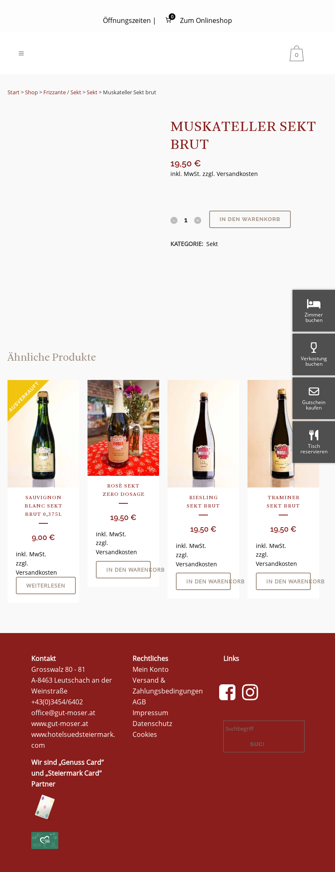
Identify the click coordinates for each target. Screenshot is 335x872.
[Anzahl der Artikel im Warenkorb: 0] (168, 20)
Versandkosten (237, 174)
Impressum (150, 712)
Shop (31, 92)
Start (14, 92)
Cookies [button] (144, 734)
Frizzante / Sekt (62, 92)
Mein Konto (150, 668)
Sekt (92, 92)
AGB (139, 701)
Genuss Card (81, 761)
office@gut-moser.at (63, 712)
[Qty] (185, 220)
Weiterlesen (45, 585)
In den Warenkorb (250, 219)
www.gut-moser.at (59, 723)
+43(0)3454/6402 (57, 701)
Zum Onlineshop (206, 20)
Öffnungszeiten (127, 20)
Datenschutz (152, 723)
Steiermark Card (73, 772)
